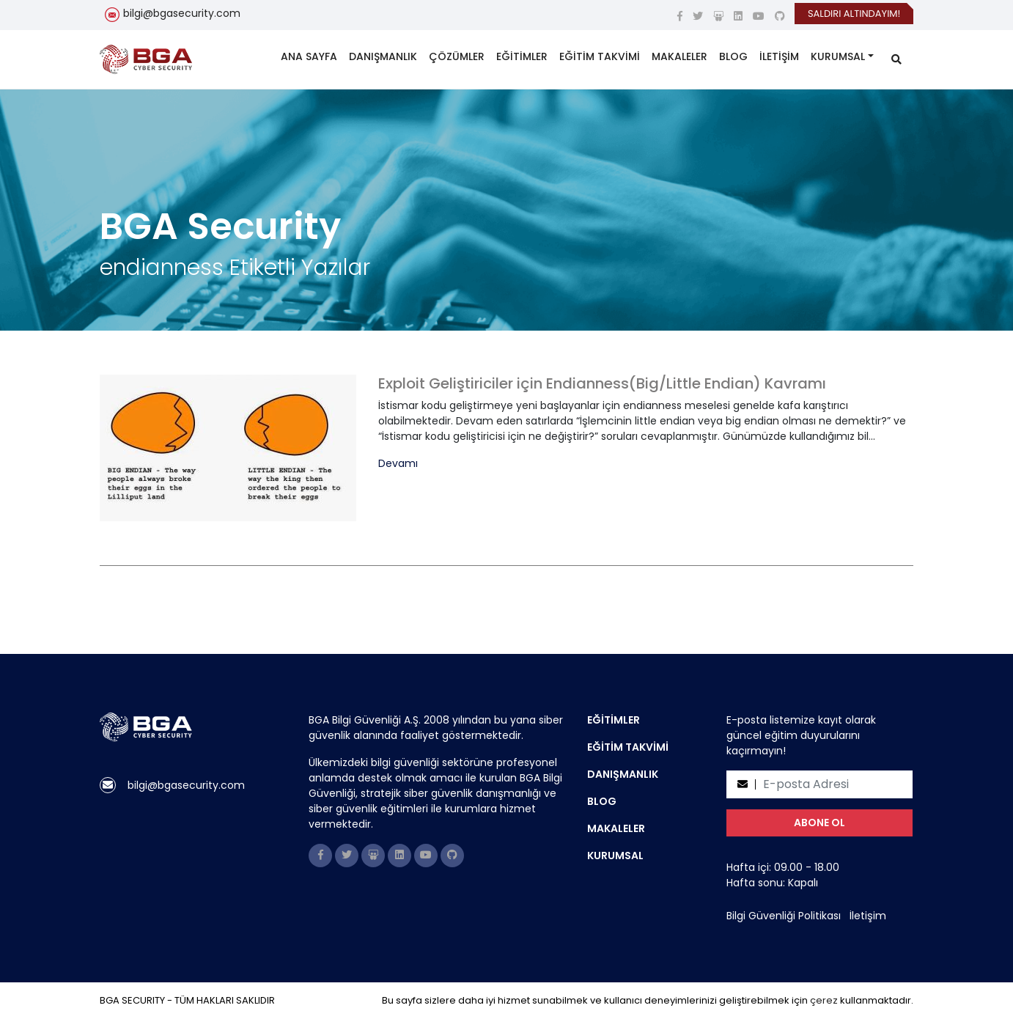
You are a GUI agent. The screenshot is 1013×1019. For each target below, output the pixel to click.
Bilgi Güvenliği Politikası (783, 915)
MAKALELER (679, 56)
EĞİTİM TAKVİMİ (599, 56)
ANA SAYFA (309, 56)
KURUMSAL (838, 56)
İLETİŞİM (779, 56)
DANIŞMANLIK (383, 56)
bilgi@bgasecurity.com (181, 13)
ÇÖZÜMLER (457, 56)
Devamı (398, 463)
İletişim (868, 915)
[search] (896, 59)
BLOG (733, 56)
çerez (824, 1000)
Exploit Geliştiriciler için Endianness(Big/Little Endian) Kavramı (602, 383)
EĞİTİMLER (522, 56)
